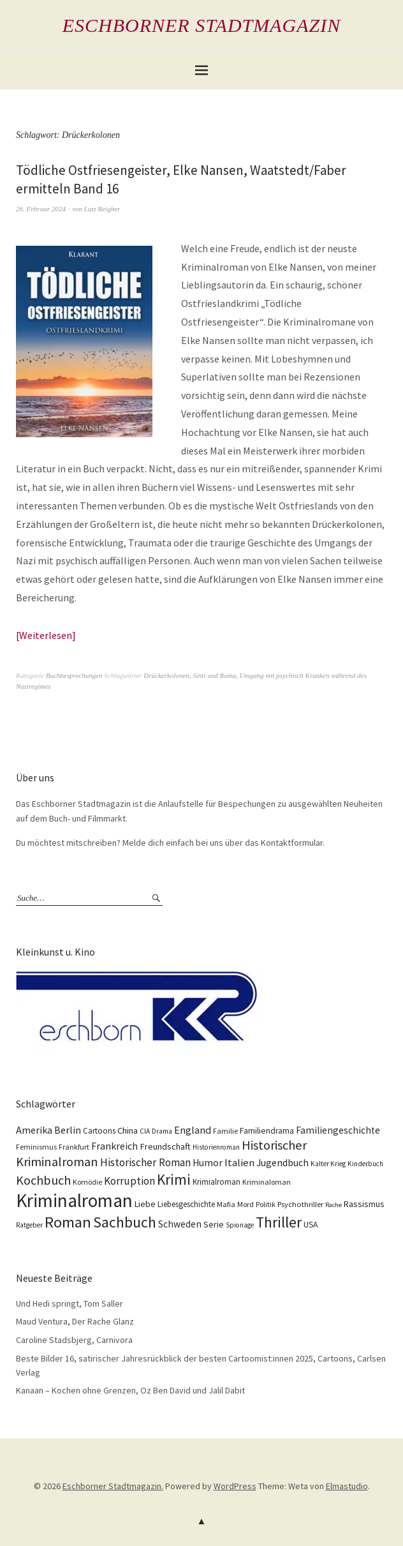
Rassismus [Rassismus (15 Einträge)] (364, 1204)
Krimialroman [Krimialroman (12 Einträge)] (216, 1181)
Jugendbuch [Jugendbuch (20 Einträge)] (282, 1162)
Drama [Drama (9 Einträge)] (162, 1131)
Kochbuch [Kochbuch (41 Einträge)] (43, 1180)
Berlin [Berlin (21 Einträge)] (67, 1129)
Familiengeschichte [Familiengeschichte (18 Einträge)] (338, 1130)
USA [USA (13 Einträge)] (311, 1224)
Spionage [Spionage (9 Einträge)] (240, 1224)
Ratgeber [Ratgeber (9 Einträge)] (29, 1224)
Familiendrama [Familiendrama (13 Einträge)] (267, 1130)
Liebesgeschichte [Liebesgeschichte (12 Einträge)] (186, 1204)
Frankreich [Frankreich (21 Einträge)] (114, 1145)
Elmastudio (347, 1486)
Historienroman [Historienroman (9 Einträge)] (216, 1147)
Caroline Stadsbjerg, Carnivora (74, 1340)
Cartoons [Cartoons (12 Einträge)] (99, 1130)
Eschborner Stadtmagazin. (112, 1486)
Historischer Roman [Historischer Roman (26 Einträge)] (145, 1162)
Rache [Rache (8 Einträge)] (333, 1205)
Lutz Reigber (102, 209)
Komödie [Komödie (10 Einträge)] (87, 1182)
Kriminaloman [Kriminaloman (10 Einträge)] (266, 1182)
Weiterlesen (45, 635)
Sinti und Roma (214, 675)
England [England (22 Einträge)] (192, 1130)
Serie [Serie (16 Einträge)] (213, 1224)
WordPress (235, 1486)
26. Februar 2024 (41, 209)
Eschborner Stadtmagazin (201, 25)
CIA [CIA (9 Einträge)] (145, 1131)
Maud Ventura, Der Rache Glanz (75, 1321)
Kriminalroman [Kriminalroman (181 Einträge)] (74, 1200)
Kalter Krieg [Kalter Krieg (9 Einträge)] (328, 1163)
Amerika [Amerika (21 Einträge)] (34, 1129)
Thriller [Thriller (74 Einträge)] (279, 1222)
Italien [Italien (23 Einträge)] (239, 1162)
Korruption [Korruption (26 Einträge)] (129, 1181)
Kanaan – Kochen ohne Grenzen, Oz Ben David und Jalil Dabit (130, 1390)
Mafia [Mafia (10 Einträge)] (226, 1204)
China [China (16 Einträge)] (127, 1130)
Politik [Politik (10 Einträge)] (265, 1204)
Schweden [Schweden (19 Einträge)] (180, 1224)
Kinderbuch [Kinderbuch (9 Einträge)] (365, 1163)
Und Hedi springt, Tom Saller (69, 1303)
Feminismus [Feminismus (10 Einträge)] (36, 1147)
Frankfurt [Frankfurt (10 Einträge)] (74, 1147)
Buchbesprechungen (74, 675)
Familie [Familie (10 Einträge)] (225, 1131)
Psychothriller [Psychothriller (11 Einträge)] (300, 1204)
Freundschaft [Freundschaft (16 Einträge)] (165, 1146)
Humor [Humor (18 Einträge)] (208, 1163)
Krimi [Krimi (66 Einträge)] (174, 1179)
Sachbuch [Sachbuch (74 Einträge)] (124, 1222)
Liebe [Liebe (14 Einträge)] (145, 1204)
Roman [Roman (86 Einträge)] (68, 1222)
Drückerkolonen (166, 675)
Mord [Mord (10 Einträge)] (245, 1204)
